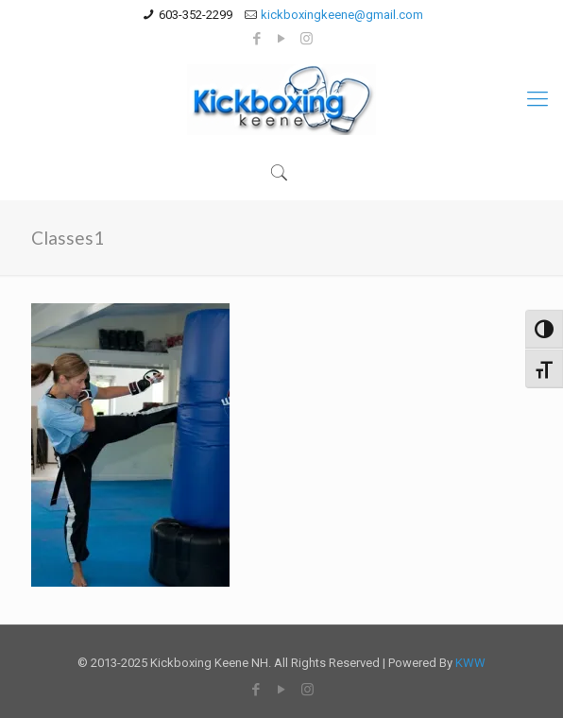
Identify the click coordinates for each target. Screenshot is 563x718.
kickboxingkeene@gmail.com (342, 15)
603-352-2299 (195, 15)
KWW (470, 663)
